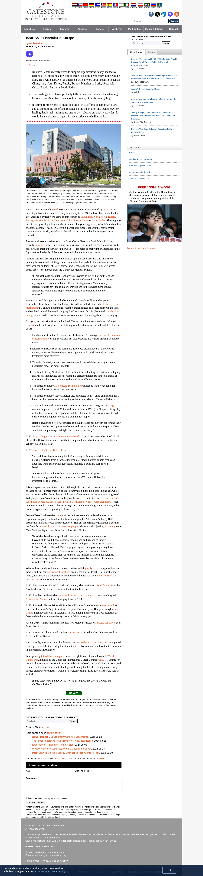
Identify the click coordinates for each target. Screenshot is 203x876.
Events (47, 29)
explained (40, 244)
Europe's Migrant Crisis (140, 166)
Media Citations (154, 29)
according (110, 526)
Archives (117, 29)
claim (59, 515)
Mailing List (134, 29)
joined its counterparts (52, 656)
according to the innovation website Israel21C (59, 436)
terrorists (107, 209)
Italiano (127, 7)
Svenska (159, 7)
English (103, 7)
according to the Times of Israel (51, 450)
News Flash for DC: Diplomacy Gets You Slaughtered (60, 736)
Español (109, 7)
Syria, (50, 220)
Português (147, 7)
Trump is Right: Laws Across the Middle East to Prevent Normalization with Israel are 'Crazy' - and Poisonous (154, 115)
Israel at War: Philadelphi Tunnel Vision (52, 744)
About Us (29, 29)
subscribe (60, 758)
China (132, 153)
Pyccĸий (153, 7)
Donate (100, 29)
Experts (64, 29)
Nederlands (133, 7)
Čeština (80, 7)
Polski (140, 7)
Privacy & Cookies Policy (54, 860)
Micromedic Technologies (68, 385)
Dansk (86, 7)
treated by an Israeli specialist (92, 642)
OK (169, 870)
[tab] (136, 52)
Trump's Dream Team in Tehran (145, 89)
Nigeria (77, 220)
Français (115, 7)
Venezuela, (59, 220)
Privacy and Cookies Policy (51, 871)
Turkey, (30, 220)
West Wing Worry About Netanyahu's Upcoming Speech (61, 748)
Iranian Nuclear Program (140, 159)
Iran (90, 216)
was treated (108, 605)
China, (84, 216)
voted (55, 209)
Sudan (85, 220)
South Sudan (98, 220)
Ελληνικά (97, 7)
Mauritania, (40, 220)
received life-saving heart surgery (76, 595)
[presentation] (136, 52)
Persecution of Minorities (140, 172)
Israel (48, 727)
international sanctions (58, 571)
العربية (74, 7)
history (94, 224)
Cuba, (69, 220)
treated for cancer (104, 585)
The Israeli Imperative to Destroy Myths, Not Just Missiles (62, 740)
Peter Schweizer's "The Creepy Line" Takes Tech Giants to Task (65, 752)
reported (30, 324)
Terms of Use (32, 860)
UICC (101, 659)
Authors (82, 29)
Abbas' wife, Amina (36, 599)
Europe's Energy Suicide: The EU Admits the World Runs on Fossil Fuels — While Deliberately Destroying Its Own (154, 62)
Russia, (112, 216)
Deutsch (91, 7)
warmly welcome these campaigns (60, 526)
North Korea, (101, 216)
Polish (32, 65)
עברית (121, 7)
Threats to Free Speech (139, 179)
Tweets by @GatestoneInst (141, 248)
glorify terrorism (94, 568)
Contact (173, 29)
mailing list (105, 758)
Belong (110, 405)
